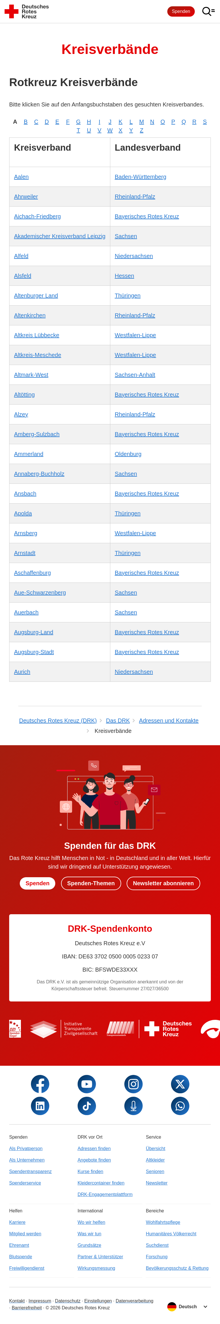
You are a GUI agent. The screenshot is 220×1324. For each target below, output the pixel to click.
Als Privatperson (26, 1148)
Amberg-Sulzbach (37, 434)
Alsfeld (22, 276)
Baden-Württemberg (140, 177)
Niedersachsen (134, 256)
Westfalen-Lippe (135, 335)
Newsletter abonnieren (164, 883)
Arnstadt (24, 553)
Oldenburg (128, 454)
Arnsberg (25, 533)
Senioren (155, 1171)
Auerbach (26, 612)
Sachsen (126, 236)
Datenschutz (67, 1300)
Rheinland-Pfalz (135, 196)
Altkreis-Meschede (37, 355)
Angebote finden (94, 1160)
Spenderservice (25, 1183)
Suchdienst (157, 1245)
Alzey (21, 414)
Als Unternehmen (27, 1160)
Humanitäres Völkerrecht (171, 1233)
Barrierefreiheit (27, 1307)
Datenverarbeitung (135, 1300)
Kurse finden (90, 1171)
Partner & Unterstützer (100, 1256)
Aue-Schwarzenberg (40, 592)
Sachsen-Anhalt (135, 375)
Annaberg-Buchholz (39, 474)
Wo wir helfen (91, 1222)
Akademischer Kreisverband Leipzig (59, 236)
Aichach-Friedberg (37, 216)
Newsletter (157, 1183)
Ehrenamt (19, 1245)
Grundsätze (89, 1245)
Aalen (21, 177)
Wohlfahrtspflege (163, 1222)
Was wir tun (89, 1233)
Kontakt (17, 1300)
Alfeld (21, 256)
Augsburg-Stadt (34, 652)
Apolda (23, 513)
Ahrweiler (26, 196)
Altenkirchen (30, 315)
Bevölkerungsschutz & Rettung (177, 1268)
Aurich (22, 672)
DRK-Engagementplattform (105, 1194)
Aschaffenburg (32, 573)
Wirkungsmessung (96, 1268)
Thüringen (128, 295)
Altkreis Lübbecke (36, 335)
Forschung (157, 1256)
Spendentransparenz (30, 1171)
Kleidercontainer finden (101, 1183)
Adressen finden (94, 1148)
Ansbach (25, 493)
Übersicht (155, 1148)
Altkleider (155, 1160)
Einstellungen (98, 1300)
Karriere (17, 1222)
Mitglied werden (25, 1233)
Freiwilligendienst (26, 1268)
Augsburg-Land (33, 632)
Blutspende (20, 1256)
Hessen (124, 276)
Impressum (40, 1300)
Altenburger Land (36, 295)
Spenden (181, 11)
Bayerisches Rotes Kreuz (147, 216)
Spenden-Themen (91, 883)
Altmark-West (31, 375)
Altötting (24, 394)
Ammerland (28, 454)
